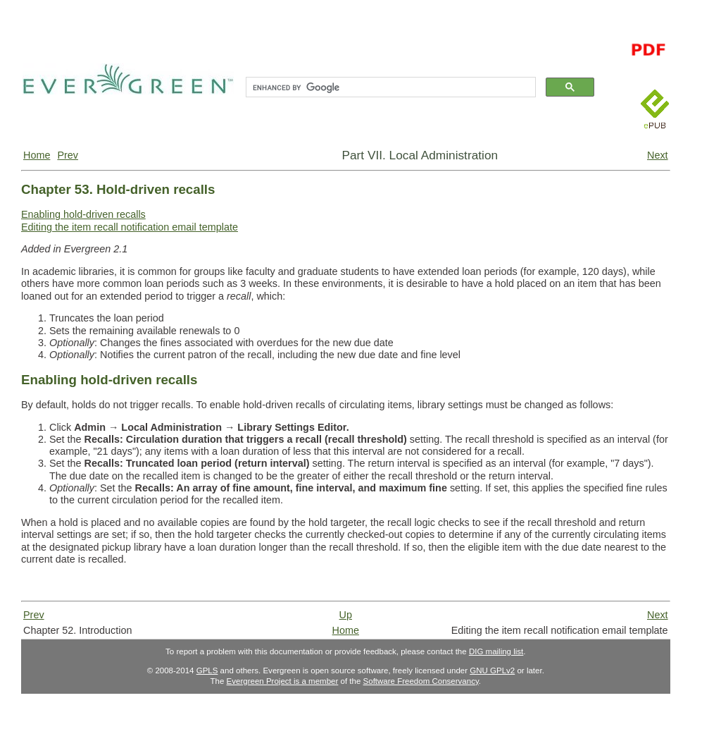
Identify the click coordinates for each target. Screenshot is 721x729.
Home (36, 155)
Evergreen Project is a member (283, 681)
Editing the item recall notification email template (129, 227)
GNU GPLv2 (492, 670)
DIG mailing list (496, 651)
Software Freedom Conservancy (421, 681)
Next (657, 155)
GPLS (207, 670)
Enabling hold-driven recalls (83, 214)
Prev (67, 155)
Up (345, 614)
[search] (389, 87)
